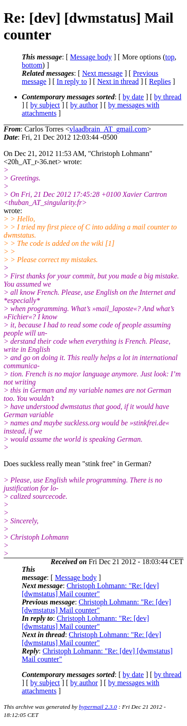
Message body (91, 57)
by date (133, 97)
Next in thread (118, 81)
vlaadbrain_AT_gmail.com (108, 129)
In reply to (72, 81)
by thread (168, 97)
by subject (45, 105)
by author (84, 105)
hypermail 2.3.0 (98, 706)
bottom (32, 65)
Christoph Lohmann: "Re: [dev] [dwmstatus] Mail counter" (90, 590)
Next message (102, 73)
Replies (160, 81)
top (169, 57)
